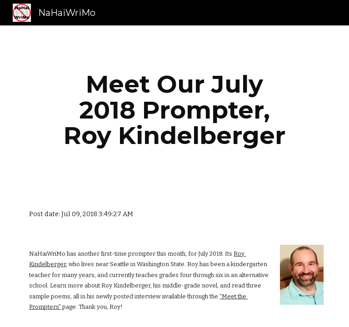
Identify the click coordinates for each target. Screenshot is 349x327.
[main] (174, 110)
